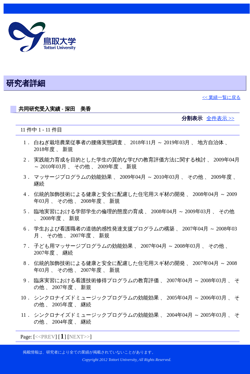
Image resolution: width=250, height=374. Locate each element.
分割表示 (193, 118)
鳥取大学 (44, 38)
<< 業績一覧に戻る (221, 97)
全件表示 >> (220, 118)
